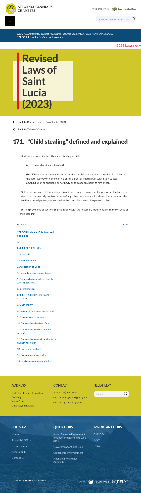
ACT (19, 241)
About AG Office (21, 440)
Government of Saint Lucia (68, 446)
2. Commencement (27, 260)
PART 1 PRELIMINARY (29, 248)
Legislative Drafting (51, 33)
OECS (96, 440)
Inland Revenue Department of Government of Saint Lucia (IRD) (69, 437)
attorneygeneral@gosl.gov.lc (73, 397)
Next (125, 224)
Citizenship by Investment (68, 452)
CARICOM (99, 434)
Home (20, 33)
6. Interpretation (26, 288)
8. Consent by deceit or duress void (35, 310)
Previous (22, 224)
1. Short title (23, 254)
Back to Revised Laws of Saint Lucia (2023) (39, 122)
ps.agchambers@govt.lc (71, 402)
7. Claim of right (25, 304)
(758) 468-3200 (100, 8)
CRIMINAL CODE (102, 33)
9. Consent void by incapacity (32, 317)
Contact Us (18, 457)
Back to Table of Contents (30, 129)
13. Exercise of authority (29, 348)
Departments (32, 33)
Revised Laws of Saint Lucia (77, 33)
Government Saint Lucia (127, 9)
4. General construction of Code (34, 272)
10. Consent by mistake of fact (33, 323)
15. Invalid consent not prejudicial (34, 361)
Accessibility (19, 451)
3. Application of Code (28, 266)
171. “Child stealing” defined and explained (40, 37)
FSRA (96, 445)
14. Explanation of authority (31, 355)
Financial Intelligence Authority (65, 460)
